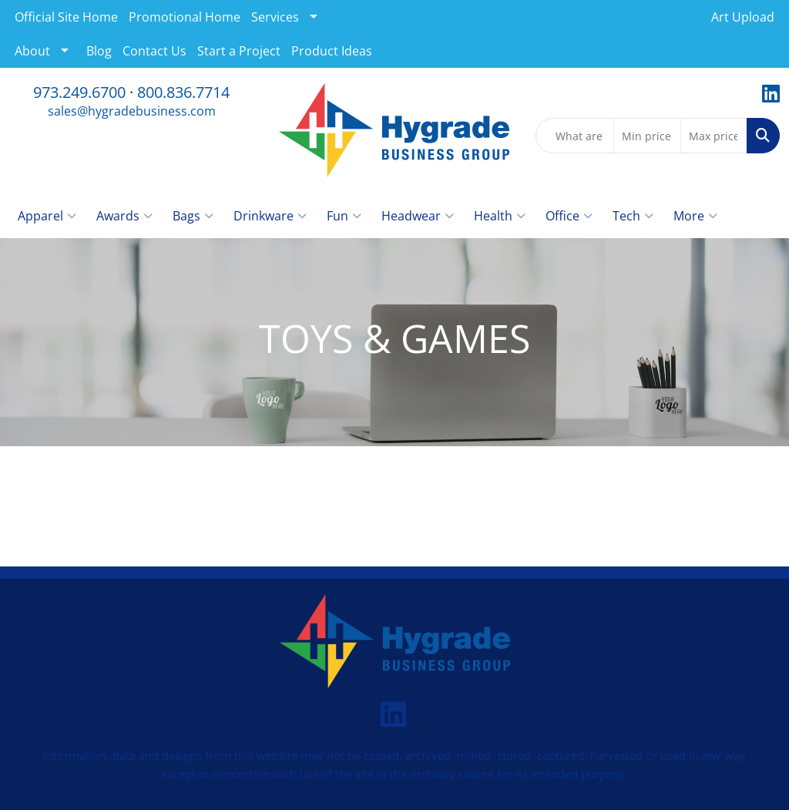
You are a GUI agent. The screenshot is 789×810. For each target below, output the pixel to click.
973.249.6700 (79, 92)
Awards (124, 216)
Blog (99, 50)
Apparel (47, 216)
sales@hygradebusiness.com (132, 111)
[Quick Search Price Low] (646, 135)
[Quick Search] (575, 135)
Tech (633, 216)
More (695, 216)
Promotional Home (184, 16)
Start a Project (238, 50)
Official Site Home (66, 16)
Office (569, 216)
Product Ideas (331, 50)
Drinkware (270, 216)
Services (275, 16)
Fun (344, 216)
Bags (193, 216)
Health (499, 216)
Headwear (417, 216)
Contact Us (154, 50)
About (32, 50)
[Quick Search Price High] (713, 135)
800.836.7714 (183, 92)
